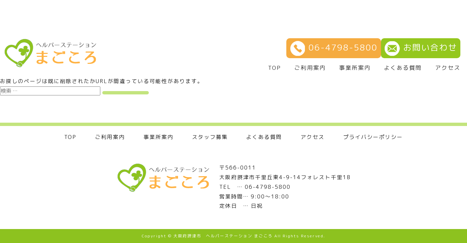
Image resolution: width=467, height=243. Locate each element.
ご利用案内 (310, 67)
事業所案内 (355, 67)
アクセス (447, 67)
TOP (274, 67)
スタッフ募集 (210, 137)
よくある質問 (403, 67)
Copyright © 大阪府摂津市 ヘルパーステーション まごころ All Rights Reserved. (233, 236)
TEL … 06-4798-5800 (255, 186)
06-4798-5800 (334, 47)
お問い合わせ (420, 47)
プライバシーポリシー (373, 137)
